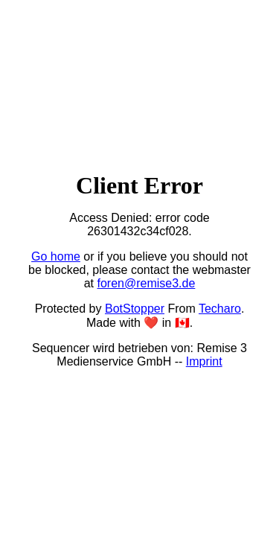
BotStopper (134, 308)
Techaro (220, 308)
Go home (55, 256)
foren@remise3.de (146, 283)
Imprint (204, 361)
